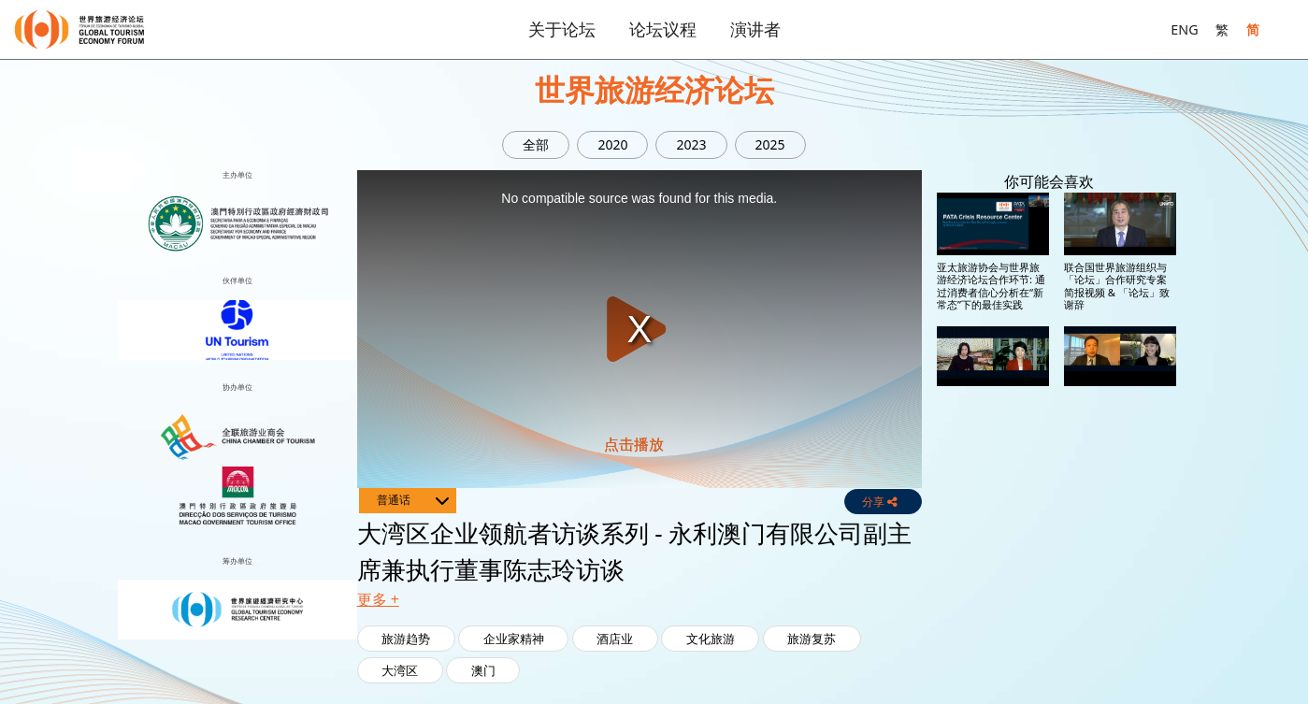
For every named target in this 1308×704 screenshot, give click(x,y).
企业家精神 (513, 638)
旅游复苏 (811, 638)
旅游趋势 (405, 638)
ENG (1184, 29)
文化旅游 (710, 638)
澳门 (483, 670)
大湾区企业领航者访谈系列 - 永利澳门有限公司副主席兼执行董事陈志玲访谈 (992, 552)
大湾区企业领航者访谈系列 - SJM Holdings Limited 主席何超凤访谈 (1119, 679)
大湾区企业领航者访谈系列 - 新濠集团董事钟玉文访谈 (1119, 412)
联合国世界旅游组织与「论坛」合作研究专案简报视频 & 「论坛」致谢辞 (1117, 285)
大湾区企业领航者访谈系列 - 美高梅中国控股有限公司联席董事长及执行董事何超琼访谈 (992, 418)
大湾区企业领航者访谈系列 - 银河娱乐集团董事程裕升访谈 (1119, 546)
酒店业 (615, 638)
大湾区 (399, 670)
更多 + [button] (378, 599)
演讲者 (755, 29)
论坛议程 (663, 29)
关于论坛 (562, 29)
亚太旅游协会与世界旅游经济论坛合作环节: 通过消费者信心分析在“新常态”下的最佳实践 (991, 285)
